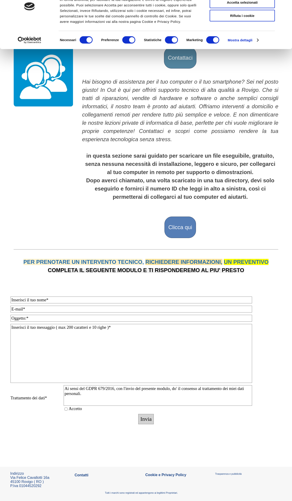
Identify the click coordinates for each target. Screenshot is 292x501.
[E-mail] (131, 309)
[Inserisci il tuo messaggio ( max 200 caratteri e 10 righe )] (131, 353)
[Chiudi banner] (285, 7)
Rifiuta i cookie (242, 38)
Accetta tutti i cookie (242, 11)
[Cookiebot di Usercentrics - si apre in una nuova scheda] (30, 62)
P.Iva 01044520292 (26, 486)
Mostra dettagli (240, 62)
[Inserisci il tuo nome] (131, 300)
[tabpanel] (180, 142)
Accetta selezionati (242, 25)
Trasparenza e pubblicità (228, 473)
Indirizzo (17, 473)
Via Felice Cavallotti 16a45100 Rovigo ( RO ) (29, 480)
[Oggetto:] (131, 318)
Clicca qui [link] (180, 227)
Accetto (75, 408)
